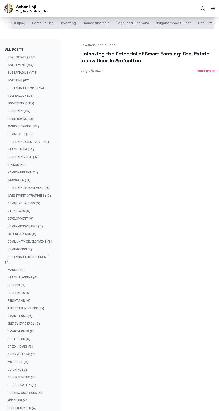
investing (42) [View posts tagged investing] (18, 80)
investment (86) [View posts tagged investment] (20, 65)
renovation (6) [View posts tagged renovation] (19, 300)
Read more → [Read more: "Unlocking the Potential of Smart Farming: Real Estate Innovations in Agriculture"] (208, 70)
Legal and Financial (132, 23)
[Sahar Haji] (25, 8)
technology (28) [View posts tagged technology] (21, 96)
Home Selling (42, 23)
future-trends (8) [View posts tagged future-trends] (22, 234)
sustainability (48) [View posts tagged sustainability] (23, 72)
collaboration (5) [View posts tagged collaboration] (22, 385)
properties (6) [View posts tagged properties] (19, 293)
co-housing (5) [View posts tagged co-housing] (19, 339)
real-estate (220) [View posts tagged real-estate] (22, 57)
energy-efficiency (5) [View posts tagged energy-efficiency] (24, 323)
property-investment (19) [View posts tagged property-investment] (28, 142)
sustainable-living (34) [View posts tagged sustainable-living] (26, 88)
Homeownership (96, 23)
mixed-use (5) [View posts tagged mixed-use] (18, 362)
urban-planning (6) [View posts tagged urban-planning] (23, 277)
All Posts (14, 49)
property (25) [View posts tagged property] (19, 111)
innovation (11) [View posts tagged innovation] (19, 180)
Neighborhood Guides (173, 23)
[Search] (202, 8)
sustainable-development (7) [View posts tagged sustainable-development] (26, 259)
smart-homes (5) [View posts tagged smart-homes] (21, 331)
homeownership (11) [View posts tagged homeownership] (23, 172)
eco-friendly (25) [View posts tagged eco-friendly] (21, 103)
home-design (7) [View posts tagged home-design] (20, 249)
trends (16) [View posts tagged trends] (17, 165)
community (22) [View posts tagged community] (20, 134)
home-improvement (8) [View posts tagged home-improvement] (25, 226)
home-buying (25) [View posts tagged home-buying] (21, 119)
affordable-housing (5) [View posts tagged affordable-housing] (26, 308)
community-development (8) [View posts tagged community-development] (30, 241)
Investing (68, 23)
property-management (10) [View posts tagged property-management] (29, 188)
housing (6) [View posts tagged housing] (16, 285)
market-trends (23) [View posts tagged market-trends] (23, 126)
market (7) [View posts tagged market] (16, 270)
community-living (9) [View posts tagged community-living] (24, 203)
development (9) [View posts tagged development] (20, 218)
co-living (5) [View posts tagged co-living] (17, 370)
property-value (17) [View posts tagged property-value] (23, 157)
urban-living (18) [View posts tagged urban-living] (21, 149)
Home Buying (14, 23)
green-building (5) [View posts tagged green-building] (22, 354)
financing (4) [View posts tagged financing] (17, 400)
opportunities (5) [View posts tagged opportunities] (22, 377)
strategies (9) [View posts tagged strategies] (19, 211)
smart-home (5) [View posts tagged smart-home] (20, 316)
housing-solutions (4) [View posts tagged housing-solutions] (25, 393)
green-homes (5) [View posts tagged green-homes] (20, 346)
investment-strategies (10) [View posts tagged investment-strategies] (29, 195)
